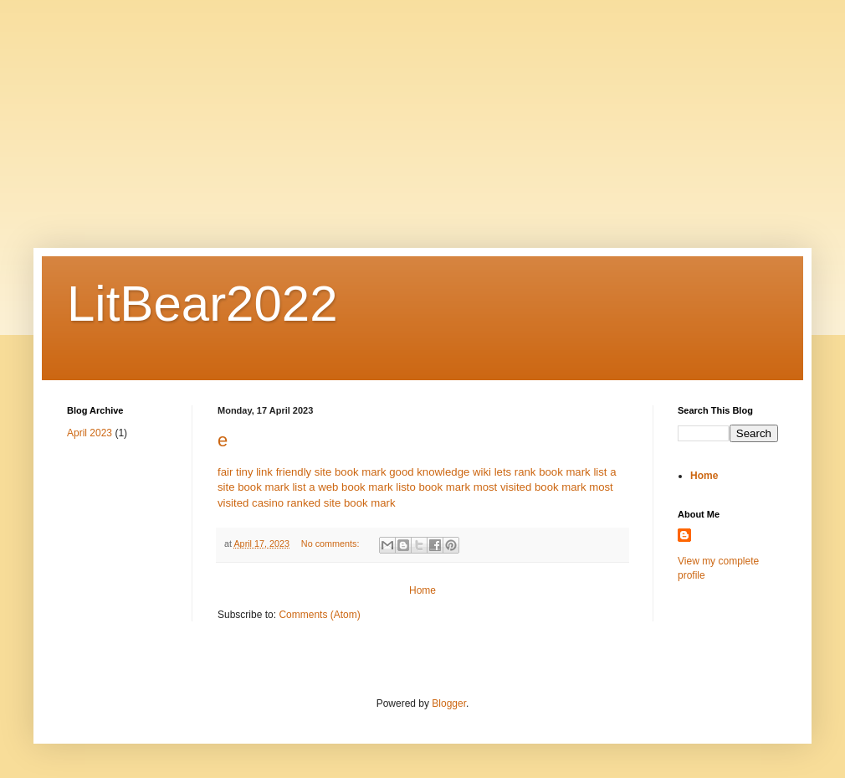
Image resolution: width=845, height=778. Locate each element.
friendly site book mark (331, 472)
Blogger (449, 703)
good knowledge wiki (440, 472)
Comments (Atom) (319, 615)
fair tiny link (245, 472)
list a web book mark (342, 487)
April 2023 (89, 433)
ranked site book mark (341, 503)
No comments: (331, 543)
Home (422, 590)
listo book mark (433, 487)
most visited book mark (530, 487)
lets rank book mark (542, 472)
